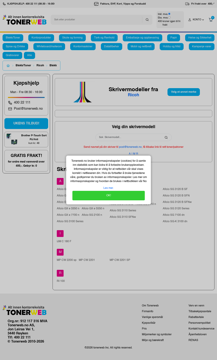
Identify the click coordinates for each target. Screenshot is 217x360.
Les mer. (108, 188)
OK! (108, 195)
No (144, 181)
